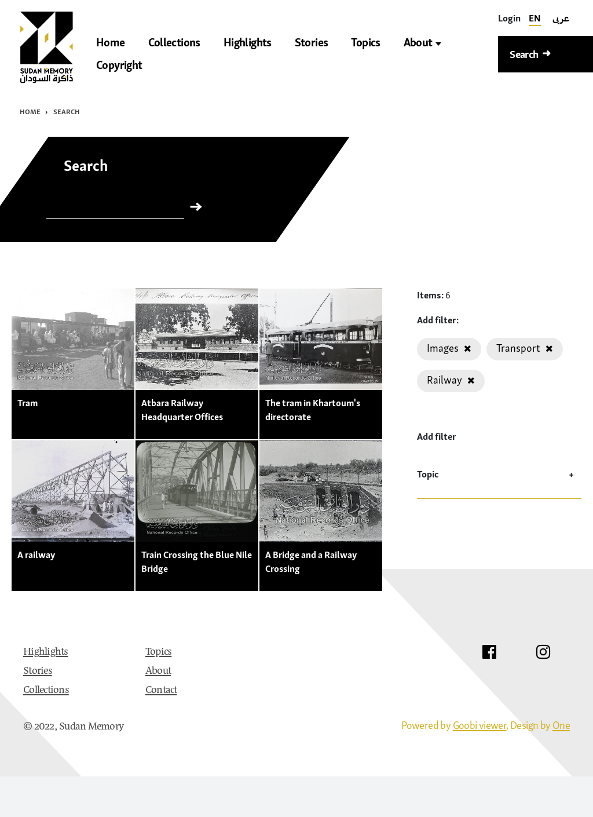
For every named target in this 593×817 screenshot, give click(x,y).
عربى (561, 18)
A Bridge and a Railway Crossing (311, 561)
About (422, 42)
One (561, 725)
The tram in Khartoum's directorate (312, 409)
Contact (161, 690)
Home (30, 111)
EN (535, 18)
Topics (158, 652)
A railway (36, 554)
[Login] (509, 18)
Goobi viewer (480, 725)
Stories (37, 671)
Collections (46, 690)
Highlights (45, 652)
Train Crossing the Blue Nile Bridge (196, 561)
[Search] (115, 209)
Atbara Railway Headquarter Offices (182, 409)
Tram (27, 402)
